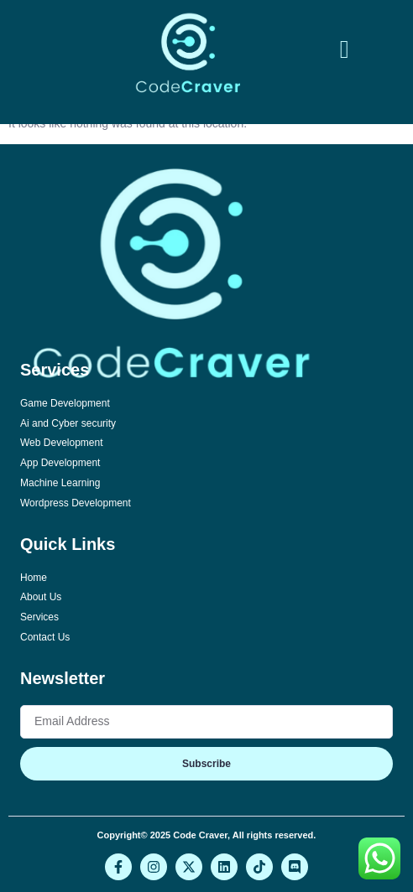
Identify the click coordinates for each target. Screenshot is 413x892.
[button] (344, 49)
